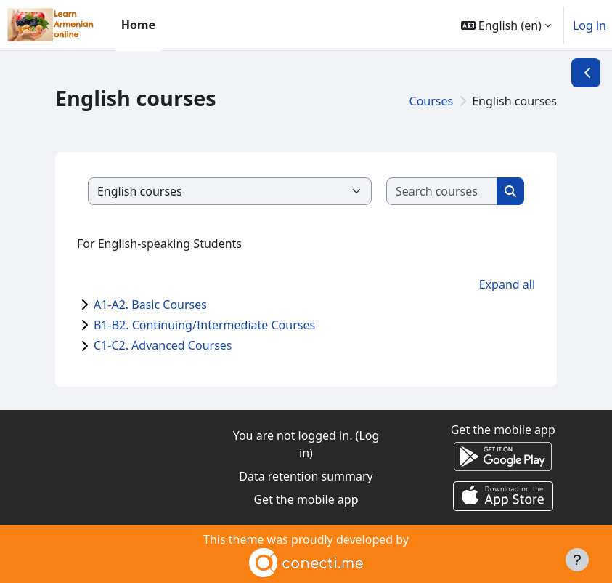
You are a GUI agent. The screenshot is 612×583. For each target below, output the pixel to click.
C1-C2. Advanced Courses (163, 345)
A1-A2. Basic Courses (150, 305)
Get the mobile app (305, 499)
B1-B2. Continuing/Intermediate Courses (204, 325)
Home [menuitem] (138, 25)
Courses (431, 101)
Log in (589, 25)
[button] (506, 25)
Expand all (507, 284)
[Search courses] (442, 191)
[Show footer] (577, 559)
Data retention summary (305, 476)
